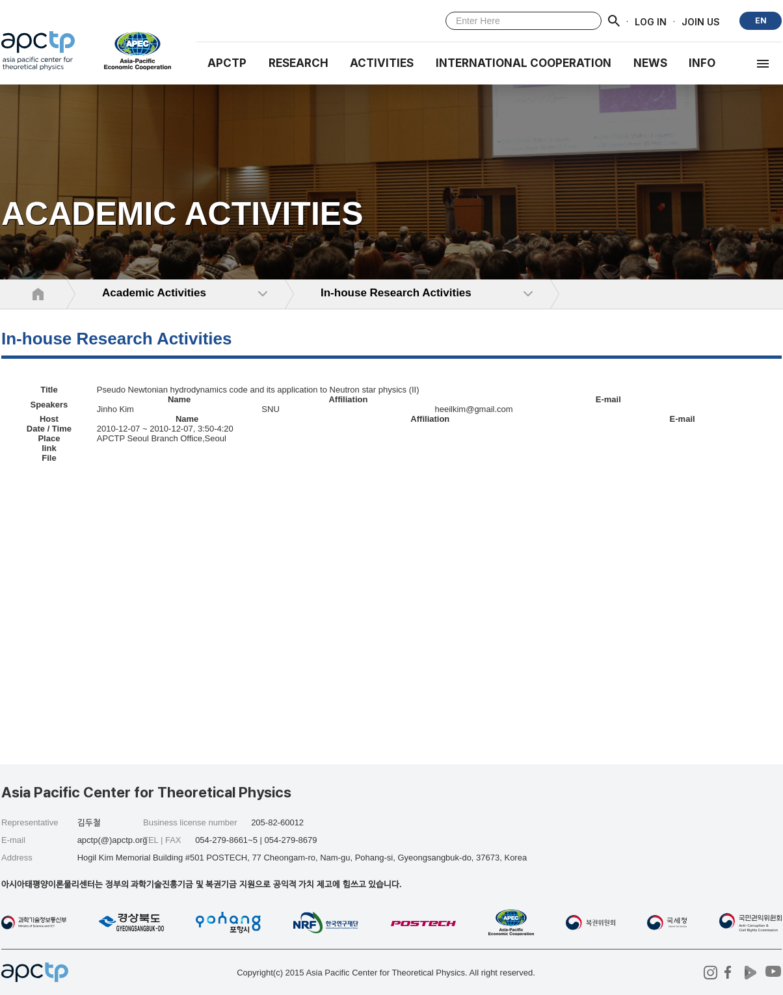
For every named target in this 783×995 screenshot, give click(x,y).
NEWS (650, 63)
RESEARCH (298, 63)
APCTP (226, 63)
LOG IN (651, 21)
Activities (382, 63)
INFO (702, 63)
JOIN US (701, 21)
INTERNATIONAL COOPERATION (523, 63)
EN (761, 20)
